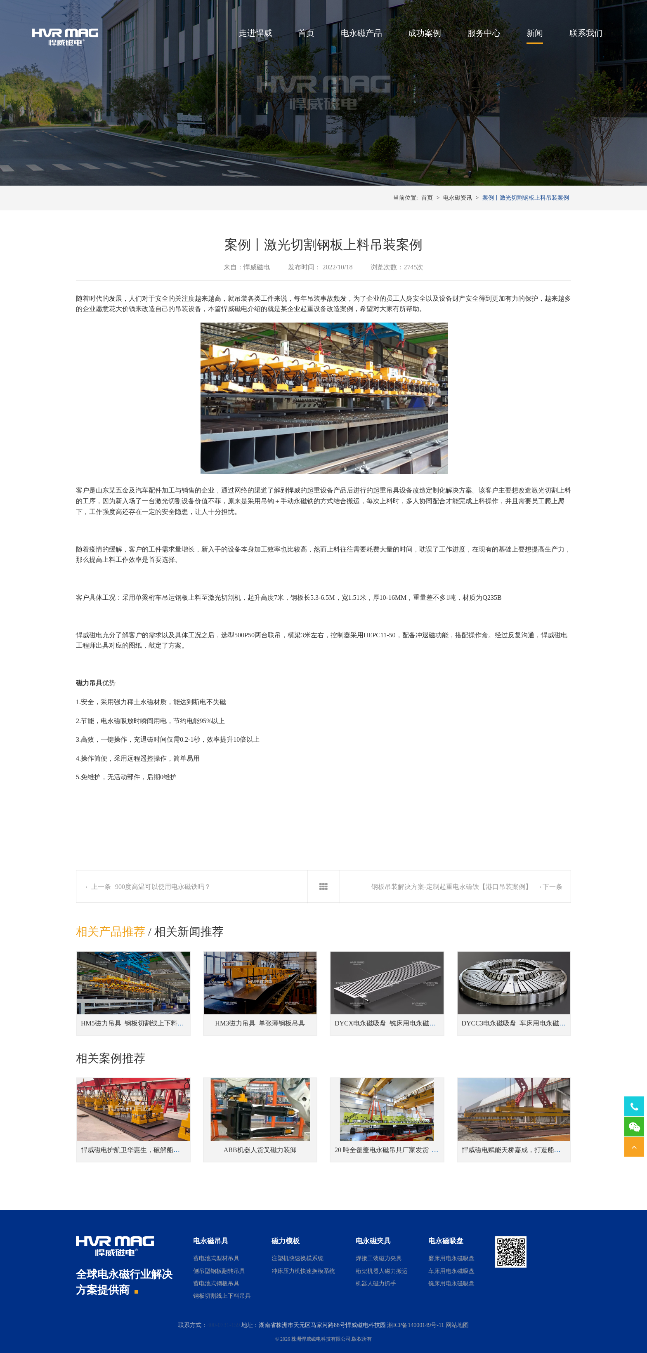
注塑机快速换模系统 (298, 1258)
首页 (306, 33)
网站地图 (457, 1325)
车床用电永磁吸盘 (451, 1271)
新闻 (535, 33)
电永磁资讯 (457, 198)
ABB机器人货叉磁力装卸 (260, 1149)
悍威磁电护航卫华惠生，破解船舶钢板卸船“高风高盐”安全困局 (173, 1149)
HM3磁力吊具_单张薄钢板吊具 (260, 1023)
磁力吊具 (89, 682)
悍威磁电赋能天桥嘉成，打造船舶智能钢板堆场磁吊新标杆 (547, 1149)
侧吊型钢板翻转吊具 (219, 1271)
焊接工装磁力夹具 (379, 1258)
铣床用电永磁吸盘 (451, 1283)
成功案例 (424, 33)
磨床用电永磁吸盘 (451, 1258)
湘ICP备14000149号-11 (415, 1325)
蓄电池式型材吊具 (216, 1258)
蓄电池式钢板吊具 (216, 1283)
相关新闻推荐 (189, 931)
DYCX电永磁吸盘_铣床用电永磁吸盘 (388, 1023)
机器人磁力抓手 (376, 1283)
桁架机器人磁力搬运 (382, 1271)
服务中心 (484, 33)
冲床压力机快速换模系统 (303, 1271)
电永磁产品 (361, 33)
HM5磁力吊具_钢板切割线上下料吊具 (136, 1023)
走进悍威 (255, 33)
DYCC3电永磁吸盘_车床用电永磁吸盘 (517, 1023)
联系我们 (585, 33)
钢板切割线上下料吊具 (222, 1296)
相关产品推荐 (110, 931)
